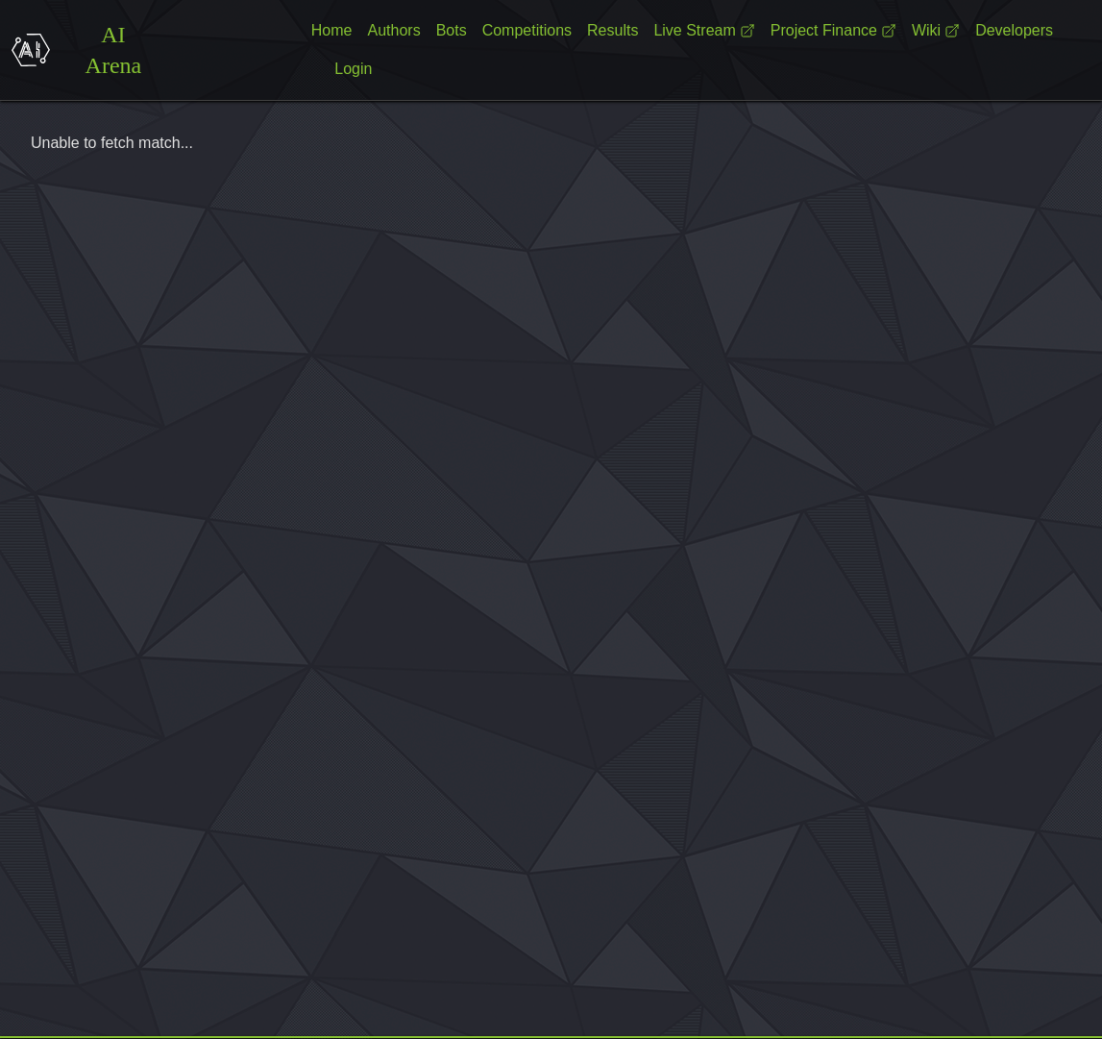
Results (612, 30)
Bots (451, 30)
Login (353, 69)
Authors (394, 30)
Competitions (527, 30)
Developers (1014, 30)
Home (332, 30)
